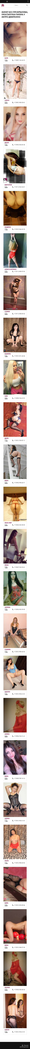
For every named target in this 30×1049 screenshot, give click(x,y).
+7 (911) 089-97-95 (19, 271)
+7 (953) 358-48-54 (19, 989)
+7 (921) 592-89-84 (19, 905)
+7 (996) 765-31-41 (19, 736)
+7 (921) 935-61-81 (19, 694)
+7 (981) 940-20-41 (19, 102)
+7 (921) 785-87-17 (19, 440)
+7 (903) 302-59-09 (19, 609)
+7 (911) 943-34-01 (19, 187)
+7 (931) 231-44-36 (19, 356)
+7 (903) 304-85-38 (19, 144)
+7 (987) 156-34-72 (19, 60)
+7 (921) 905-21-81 (19, 820)
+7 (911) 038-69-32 (19, 313)
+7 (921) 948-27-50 (19, 947)
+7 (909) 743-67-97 (19, 398)
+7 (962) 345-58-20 (19, 525)
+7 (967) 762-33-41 (19, 567)
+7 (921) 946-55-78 (19, 229)
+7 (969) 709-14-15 (19, 778)
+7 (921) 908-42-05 (19, 651)
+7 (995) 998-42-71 (19, 482)
